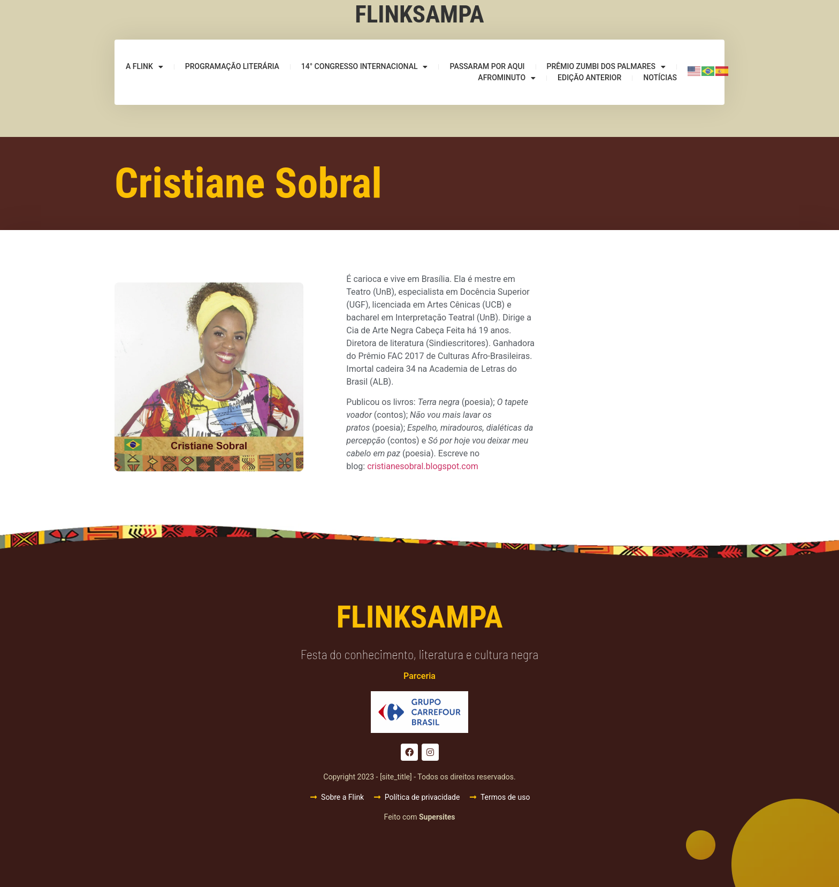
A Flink (144, 66)
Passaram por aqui (486, 66)
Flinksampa (419, 14)
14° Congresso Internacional (364, 66)
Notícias (660, 77)
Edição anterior (589, 77)
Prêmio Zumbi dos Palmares (606, 66)
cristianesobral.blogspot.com (422, 466)
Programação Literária (232, 66)
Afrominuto (507, 77)
